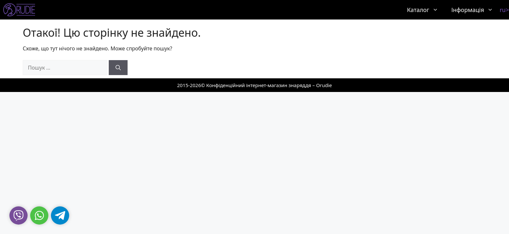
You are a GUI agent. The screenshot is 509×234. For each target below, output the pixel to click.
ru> (504, 10)
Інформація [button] (475, 10)
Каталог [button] (426, 10)
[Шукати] (118, 67)
